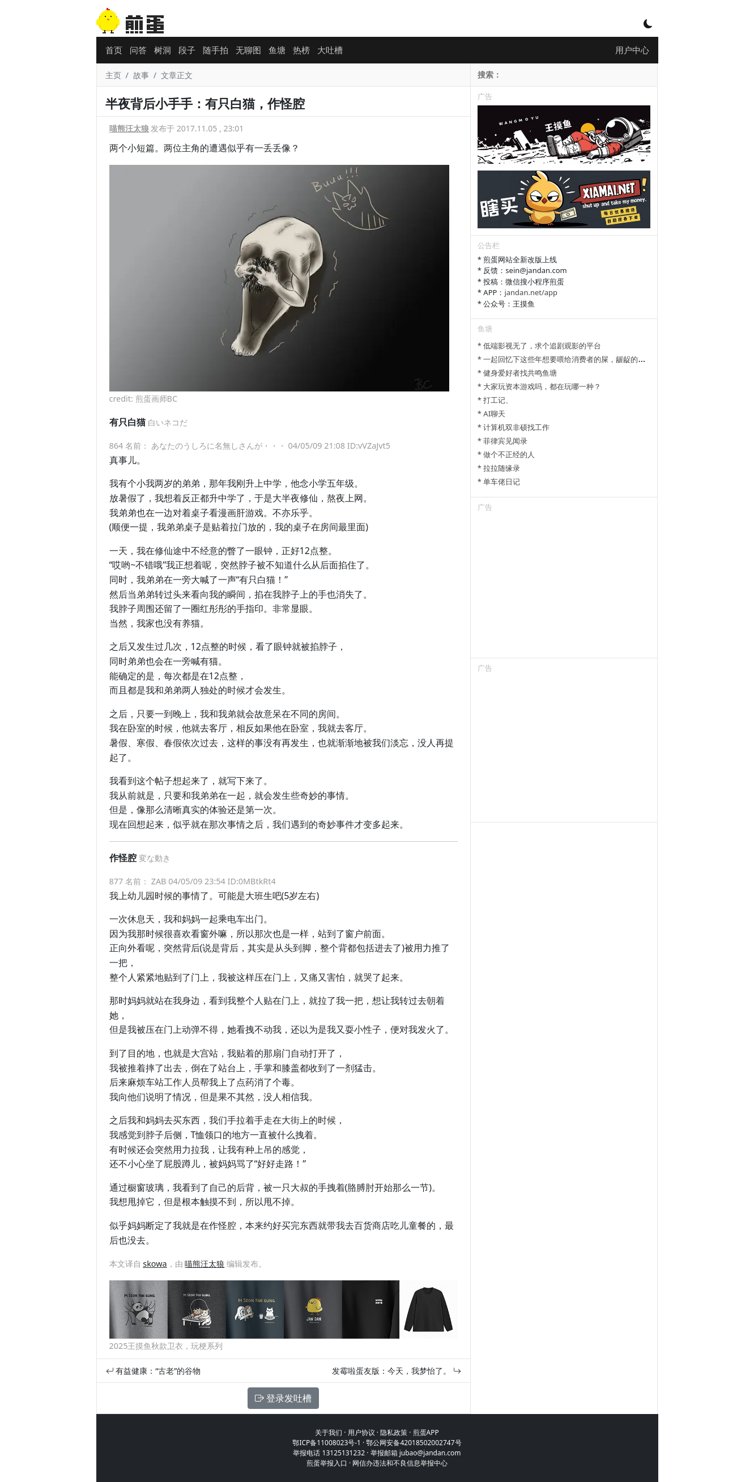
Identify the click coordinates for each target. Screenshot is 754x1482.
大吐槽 (330, 50)
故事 (141, 75)
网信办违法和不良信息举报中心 (400, 1463)
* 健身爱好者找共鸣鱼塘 (517, 373)
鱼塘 (277, 50)
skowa (155, 1263)
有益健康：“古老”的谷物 (153, 1370)
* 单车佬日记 (499, 481)
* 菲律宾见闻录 (503, 441)
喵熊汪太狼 (129, 128)
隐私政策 (393, 1432)
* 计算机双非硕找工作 (514, 427)
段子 (186, 50)
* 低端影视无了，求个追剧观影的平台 (540, 345)
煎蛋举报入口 (326, 1463)
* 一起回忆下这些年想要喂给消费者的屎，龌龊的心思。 (569, 359)
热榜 (301, 50)
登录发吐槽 (283, 1398)
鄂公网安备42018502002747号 (413, 1442)
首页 (113, 50)
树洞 (162, 50)
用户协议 (361, 1432)
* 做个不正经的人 (506, 454)
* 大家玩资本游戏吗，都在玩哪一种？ (540, 386)
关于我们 (328, 1432)
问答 (138, 50)
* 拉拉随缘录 (499, 468)
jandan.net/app (530, 292)
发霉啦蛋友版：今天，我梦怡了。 (396, 1370)
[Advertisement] (564, 587)
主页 (113, 75)
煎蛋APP (426, 1432)
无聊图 (248, 50)
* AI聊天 (491, 413)
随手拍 (215, 50)
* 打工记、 (495, 400)
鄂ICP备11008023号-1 (326, 1442)
